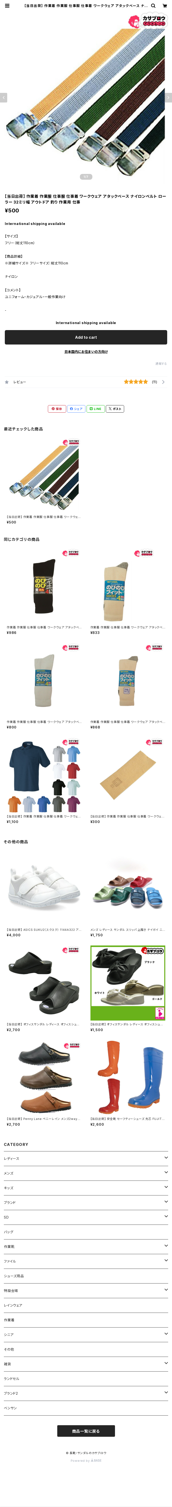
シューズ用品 (14, 1276)
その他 (9, 1349)
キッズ (8, 1188)
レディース (11, 1158)
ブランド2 (11, 1393)
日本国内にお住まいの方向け (86, 352)
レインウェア (13, 1305)
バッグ (8, 1232)
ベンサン (10, 1408)
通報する (161, 363)
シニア (9, 1335)
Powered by (86, 1460)
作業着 (9, 1320)
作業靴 (9, 1247)
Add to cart (86, 337)
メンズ (8, 1173)
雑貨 (7, 1364)
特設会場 (11, 1291)
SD (6, 1217)
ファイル (10, 1261)
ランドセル (11, 1379)
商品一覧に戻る (86, 1431)
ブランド (10, 1202)
